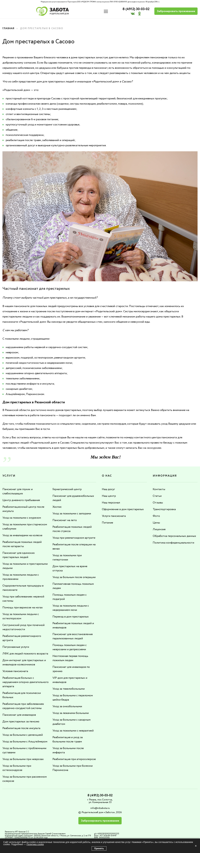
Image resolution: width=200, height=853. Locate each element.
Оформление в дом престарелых (123, 509)
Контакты (159, 489)
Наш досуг (109, 489)
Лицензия (159, 529)
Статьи (157, 496)
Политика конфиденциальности (174, 543)
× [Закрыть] (196, 845)
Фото (156, 516)
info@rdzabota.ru (100, 812)
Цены (156, 523)
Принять (99, 848)
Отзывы (158, 503)
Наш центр (109, 496)
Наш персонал (111, 503)
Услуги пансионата (114, 516)
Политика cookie (35, 844)
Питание (107, 523)
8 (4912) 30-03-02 (134, 9)
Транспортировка (164, 509)
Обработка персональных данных (175, 536)
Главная (8, 28)
